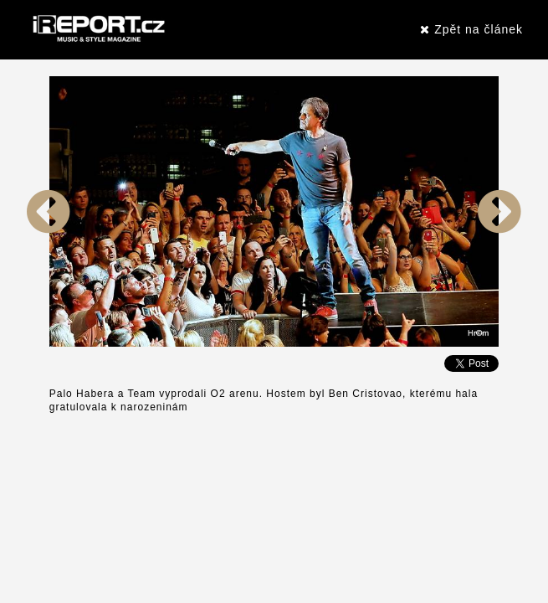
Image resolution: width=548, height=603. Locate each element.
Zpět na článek (471, 29)
